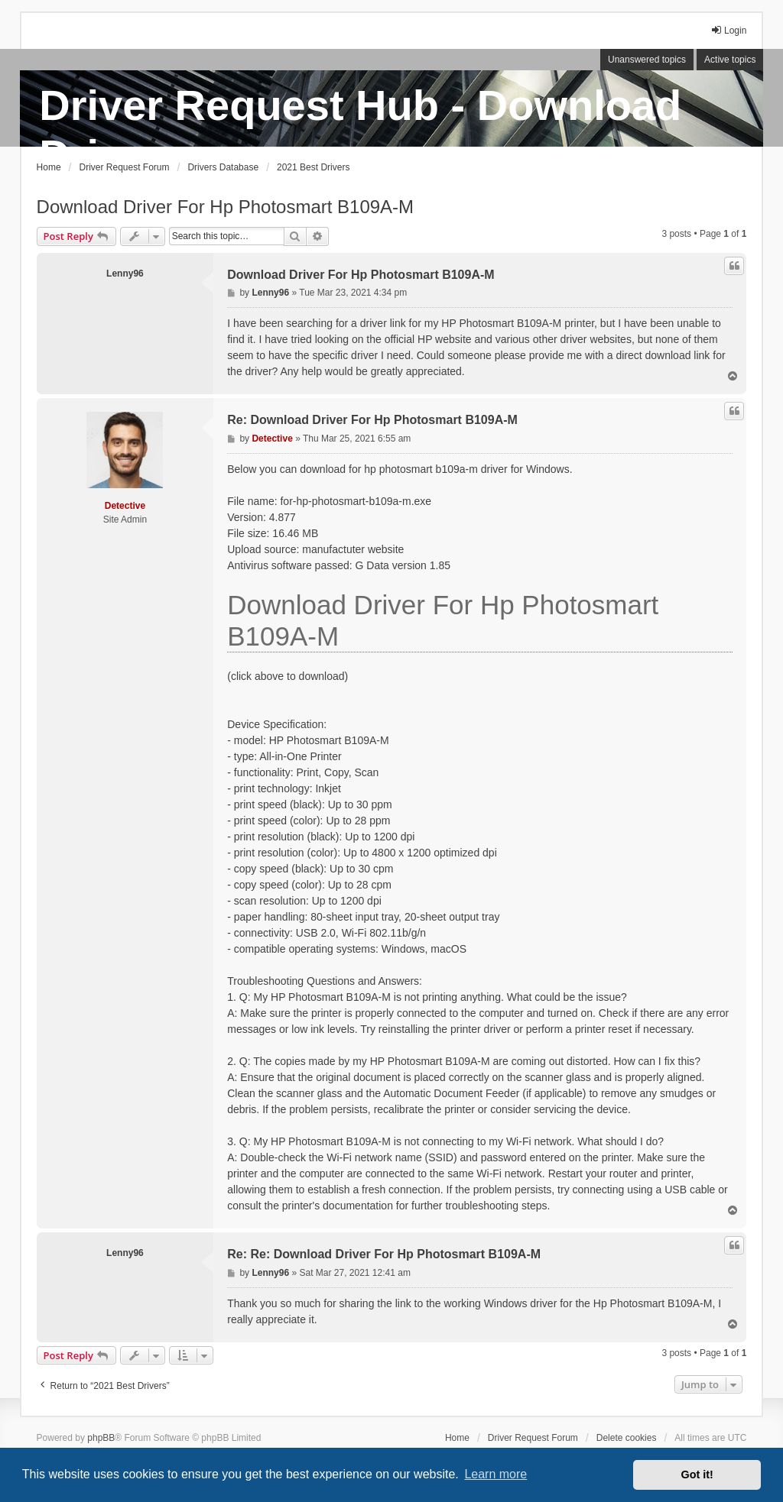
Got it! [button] (697, 1474)
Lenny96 (125, 273)
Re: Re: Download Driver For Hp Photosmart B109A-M (384, 1254)
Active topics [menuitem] (729, 59)
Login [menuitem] (728, 30)
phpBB (101, 1437)
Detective (125, 505)
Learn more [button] (495, 1474)
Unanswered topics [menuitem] (647, 59)
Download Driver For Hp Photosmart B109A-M (225, 206)
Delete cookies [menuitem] (626, 1437)
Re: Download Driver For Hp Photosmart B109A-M (372, 419)
